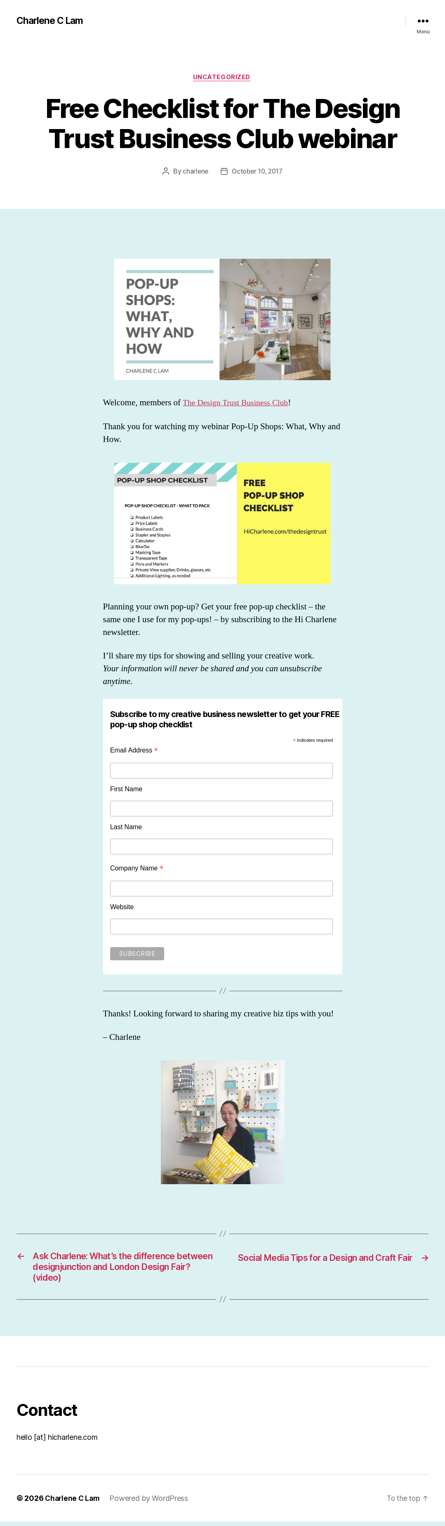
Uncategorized (222, 78)
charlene (194, 172)
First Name (126, 790)
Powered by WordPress (151, 1502)
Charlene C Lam (51, 21)
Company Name (136, 869)
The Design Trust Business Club (238, 403)
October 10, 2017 (258, 172)
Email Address (134, 751)
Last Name (126, 827)
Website (122, 907)
